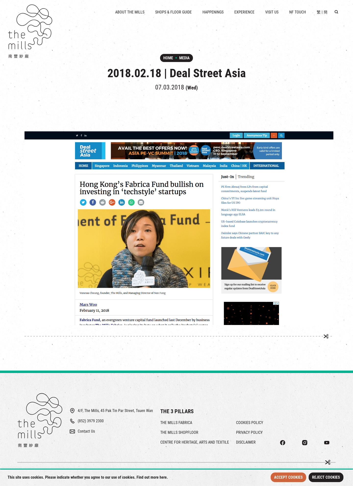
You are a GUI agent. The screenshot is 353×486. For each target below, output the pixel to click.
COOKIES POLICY (249, 422)
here (163, 477)
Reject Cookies (326, 477)
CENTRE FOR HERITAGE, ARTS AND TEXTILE (194, 442)
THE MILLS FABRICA (176, 422)
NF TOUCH (297, 12)
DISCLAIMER (246, 442)
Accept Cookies (288, 477)
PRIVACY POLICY (249, 432)
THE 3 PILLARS (177, 411)
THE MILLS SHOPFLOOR (179, 432)
